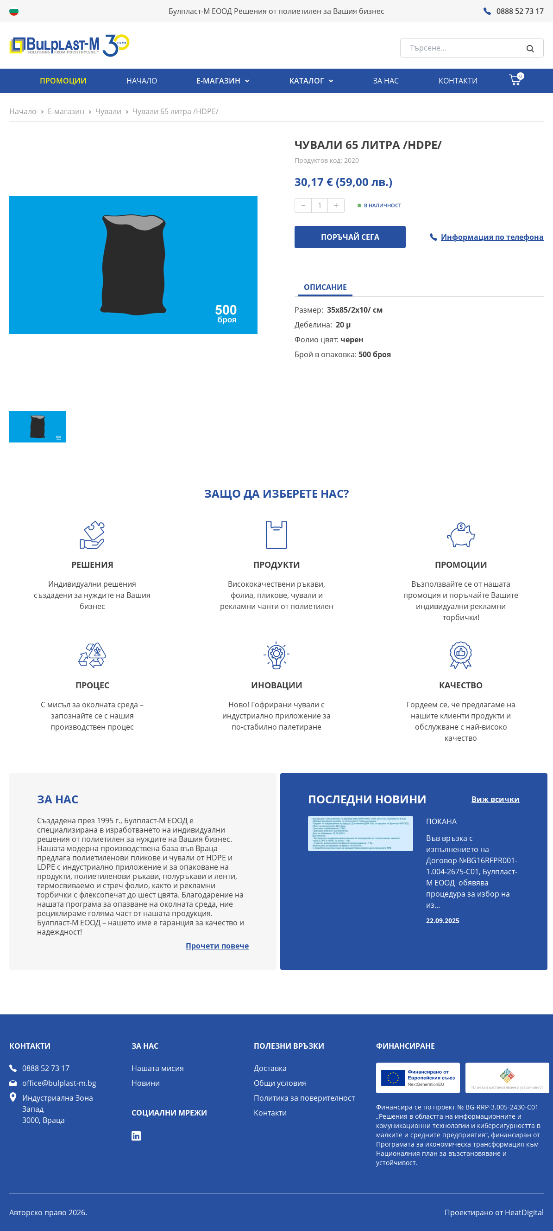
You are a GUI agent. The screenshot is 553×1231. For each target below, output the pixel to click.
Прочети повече (217, 946)
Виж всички (495, 799)
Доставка (270, 1068)
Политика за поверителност (304, 1098)
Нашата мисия (158, 1068)
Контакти (270, 1113)
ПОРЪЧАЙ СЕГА (350, 237)
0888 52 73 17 (45, 1068)
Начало (23, 111)
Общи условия (280, 1083)
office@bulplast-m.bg (59, 1083)
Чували (108, 111)
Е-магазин (66, 111)
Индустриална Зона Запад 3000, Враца (57, 1109)
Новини (146, 1083)
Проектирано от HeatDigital (494, 1212)
